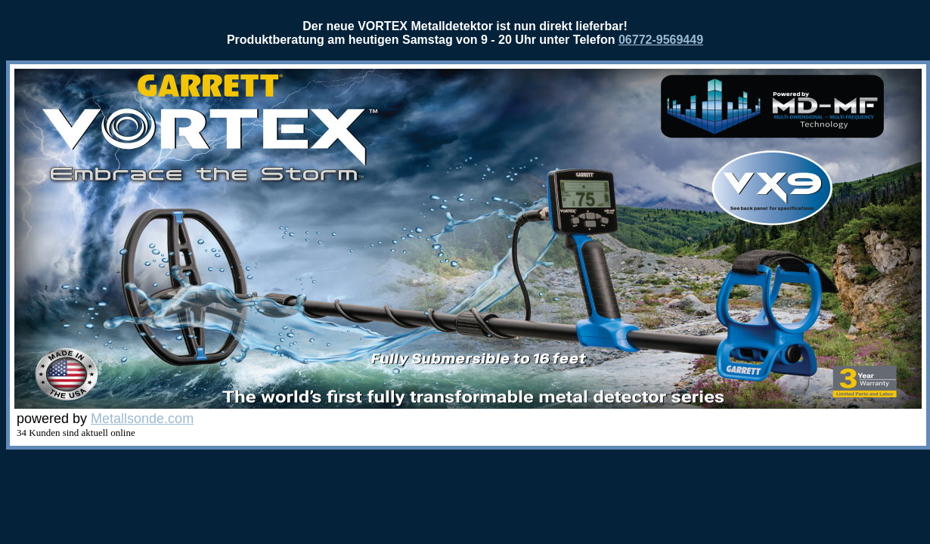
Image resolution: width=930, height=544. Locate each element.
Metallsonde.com (142, 418)
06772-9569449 (660, 39)
